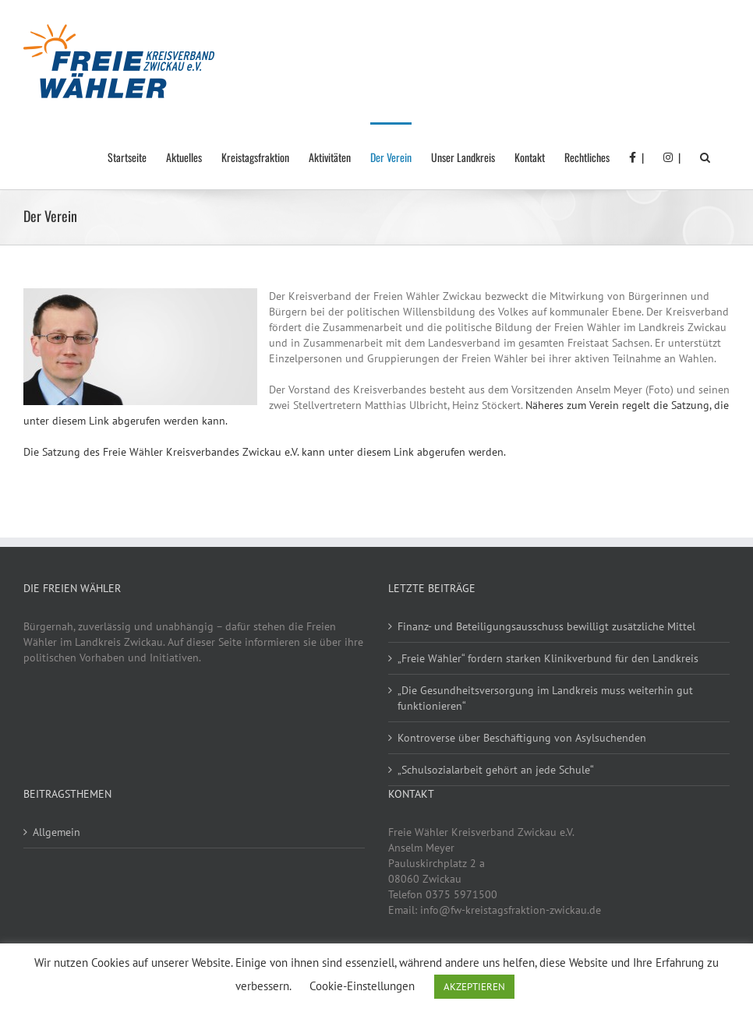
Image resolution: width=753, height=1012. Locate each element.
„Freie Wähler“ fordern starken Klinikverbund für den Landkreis (548, 658)
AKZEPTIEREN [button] (474, 986)
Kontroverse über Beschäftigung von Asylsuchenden (522, 738)
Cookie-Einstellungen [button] (362, 986)
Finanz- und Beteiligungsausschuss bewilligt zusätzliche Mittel (546, 626)
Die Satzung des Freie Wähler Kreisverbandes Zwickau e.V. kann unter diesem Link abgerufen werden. (264, 452)
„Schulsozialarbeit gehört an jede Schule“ (496, 770)
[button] (705, 155)
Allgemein (56, 832)
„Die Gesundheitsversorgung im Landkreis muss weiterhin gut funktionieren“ (545, 698)
